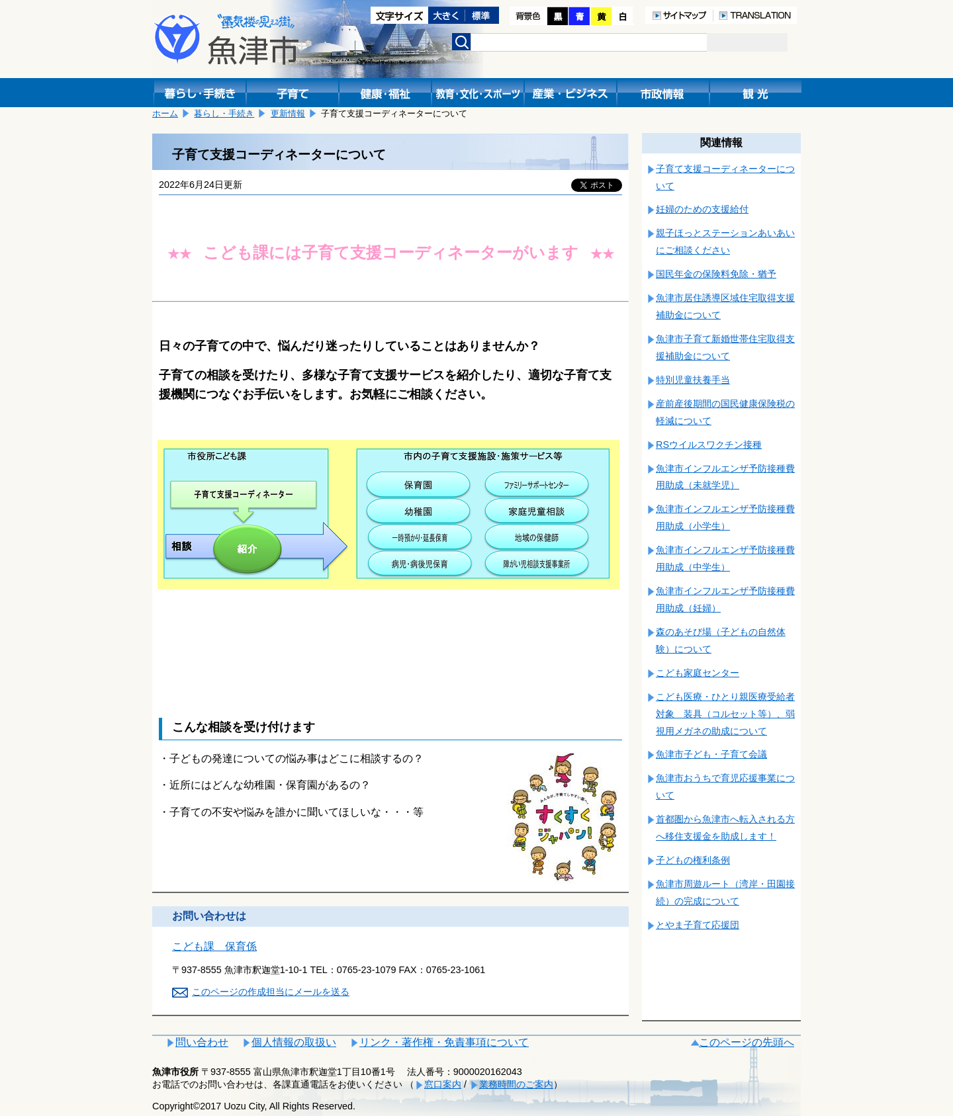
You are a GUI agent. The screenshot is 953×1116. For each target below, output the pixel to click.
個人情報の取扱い (293, 1042)
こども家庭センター (697, 672)
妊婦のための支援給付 (702, 209)
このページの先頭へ (746, 1042)
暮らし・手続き (224, 113)
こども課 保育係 (214, 946)
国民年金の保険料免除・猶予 (716, 274)
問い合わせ (201, 1042)
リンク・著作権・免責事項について (444, 1042)
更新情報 (288, 113)
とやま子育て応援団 (697, 925)
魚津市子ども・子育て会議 (711, 754)
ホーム (165, 113)
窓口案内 (442, 1084)
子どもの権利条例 (693, 860)
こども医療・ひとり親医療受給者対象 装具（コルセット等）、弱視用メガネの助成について (725, 713)
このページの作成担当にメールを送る (270, 991)
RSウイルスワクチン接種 (709, 444)
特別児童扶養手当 (693, 379)
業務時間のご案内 (516, 1084)
